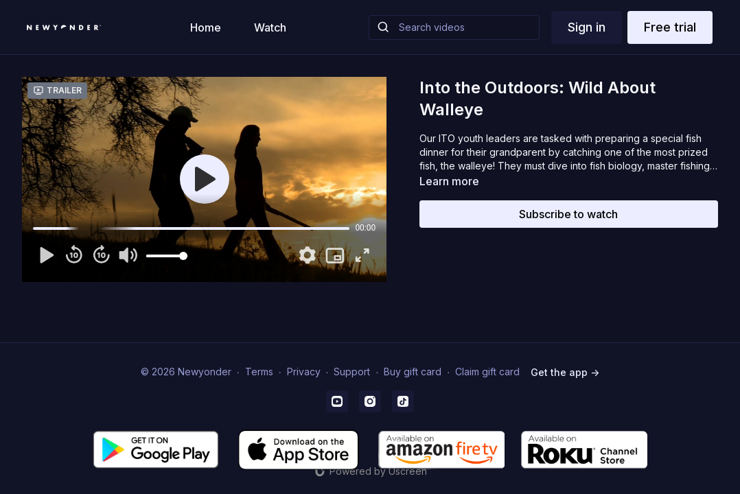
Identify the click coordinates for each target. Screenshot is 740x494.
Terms (259, 371)
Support (352, 371)
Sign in (586, 27)
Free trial (670, 27)
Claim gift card (487, 371)
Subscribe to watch (568, 214)
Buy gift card (412, 371)
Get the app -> (565, 372)
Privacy (304, 371)
